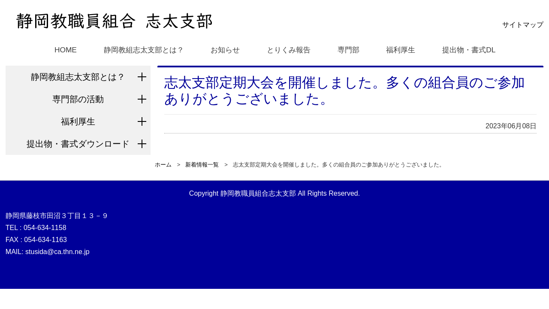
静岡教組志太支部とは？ (140, 49)
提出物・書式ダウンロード (78, 143)
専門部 (349, 49)
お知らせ (224, 49)
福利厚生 (402, 49)
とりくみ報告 (288, 49)
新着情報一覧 (202, 164)
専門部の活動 (78, 99)
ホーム (163, 164)
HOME (60, 49)
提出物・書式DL (472, 49)
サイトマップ (522, 24)
